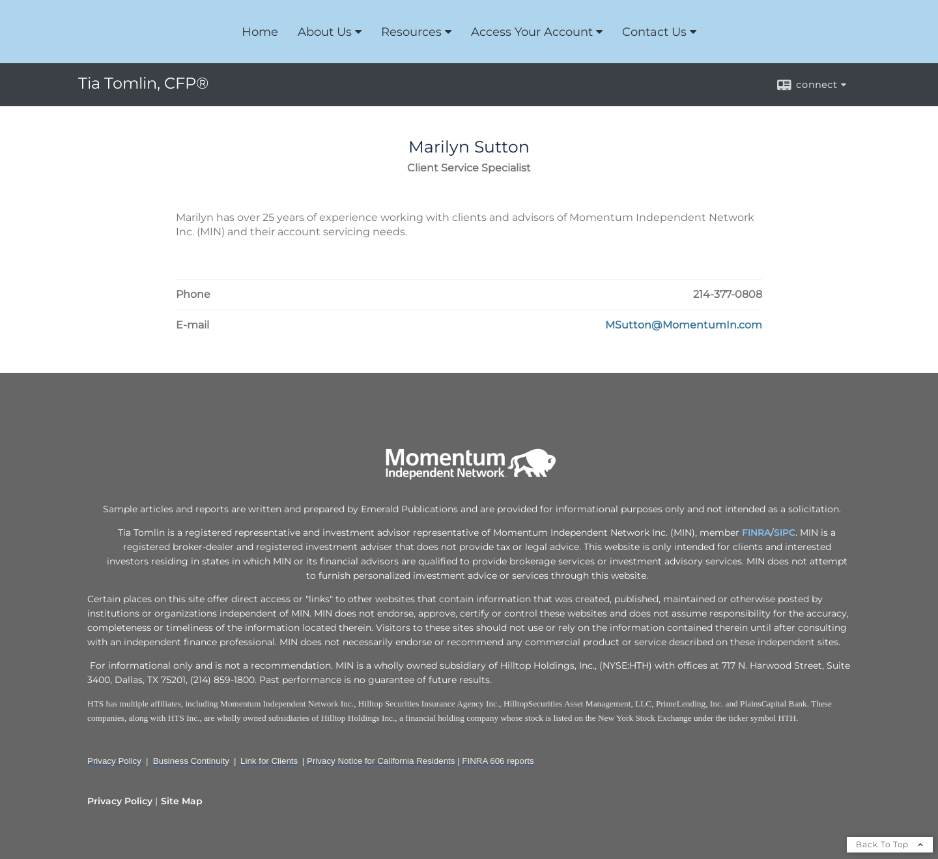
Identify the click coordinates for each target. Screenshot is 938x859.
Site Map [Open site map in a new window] (182, 801)
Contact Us (654, 32)
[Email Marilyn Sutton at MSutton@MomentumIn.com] (683, 325)
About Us (325, 32)
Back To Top (890, 844)
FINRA (756, 532)
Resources (411, 32)
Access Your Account (532, 32)
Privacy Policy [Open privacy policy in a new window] (119, 801)
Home (260, 32)
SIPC (784, 532)
